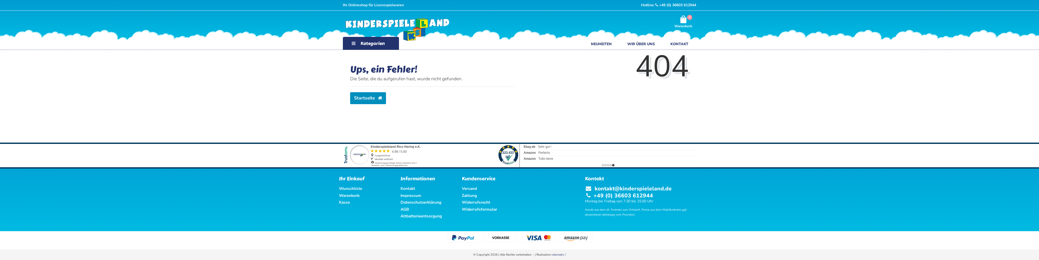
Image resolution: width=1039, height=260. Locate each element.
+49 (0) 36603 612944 (675, 5)
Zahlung (469, 195)
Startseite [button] (368, 98)
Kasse (344, 202)
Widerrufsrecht (476, 202)
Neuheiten (601, 44)
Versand (469, 188)
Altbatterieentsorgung (421, 216)
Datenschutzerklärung (421, 202)
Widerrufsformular (479, 209)
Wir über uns (641, 44)
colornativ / (558, 255)
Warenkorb (349, 195)
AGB (405, 209)
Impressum (411, 195)
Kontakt (679, 44)
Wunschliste (350, 188)
